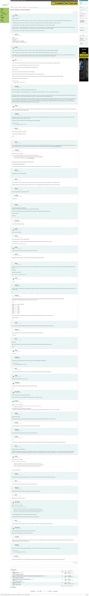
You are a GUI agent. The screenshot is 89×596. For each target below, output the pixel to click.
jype (16, 59)
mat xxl (16, 556)
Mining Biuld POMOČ (16, 582)
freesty (16, 235)
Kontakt (22, 594)
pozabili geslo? (82, 21)
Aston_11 (17, 34)
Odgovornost (14, 594)
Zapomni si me (82, 13)
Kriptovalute (20, 581)
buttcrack (69, 572)
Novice (17, 581)
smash (16, 15)
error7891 (17, 536)
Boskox (16, 204)
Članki (2, 15)
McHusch (14, 580)
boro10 (14, 576)
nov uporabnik (82, 20)
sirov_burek (17, 391)
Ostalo (2, 20)
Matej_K (16, 128)
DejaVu (16, 188)
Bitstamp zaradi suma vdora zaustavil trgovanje (21, 579)
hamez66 (69, 579)
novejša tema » (55, 591)
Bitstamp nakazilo (16, 572)
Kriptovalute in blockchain (19, 574)
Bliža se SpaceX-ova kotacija (18, 0)
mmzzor (69, 582)
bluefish (16, 400)
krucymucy (17, 220)
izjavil (22, 153)
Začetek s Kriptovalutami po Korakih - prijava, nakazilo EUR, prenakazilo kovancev (28, 575)
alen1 (16, 338)
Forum (2, 11)
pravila (3, 21)
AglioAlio (17, 285)
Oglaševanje (18, 594)
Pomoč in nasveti (18, 584)
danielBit (14, 573)
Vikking (16, 413)
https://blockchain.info (58, 146)
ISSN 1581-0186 (27, 594)
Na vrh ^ (87, 594)
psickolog (17, 86)
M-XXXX (16, 422)
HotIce (13, 583)
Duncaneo (17, 544)
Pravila (2, 594)
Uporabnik (17, 357)
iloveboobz (17, 382)
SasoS (13, 153)
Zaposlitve (2, 17)
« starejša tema (32, 591)
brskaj (3, 18)
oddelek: (42, 591)
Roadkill (16, 195)
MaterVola (17, 429)
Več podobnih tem (13, 587)
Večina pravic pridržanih (7, 594)
